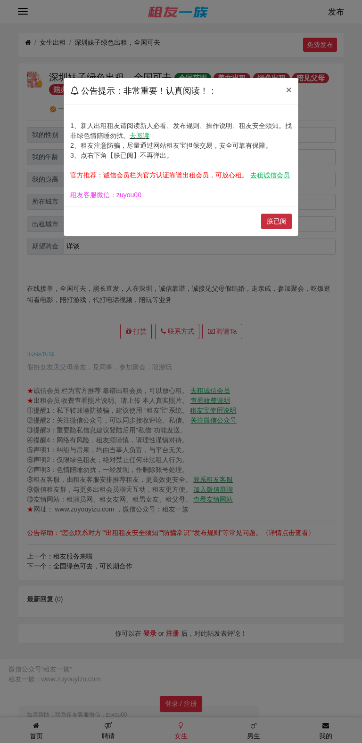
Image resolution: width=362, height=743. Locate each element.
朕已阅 (277, 221)
